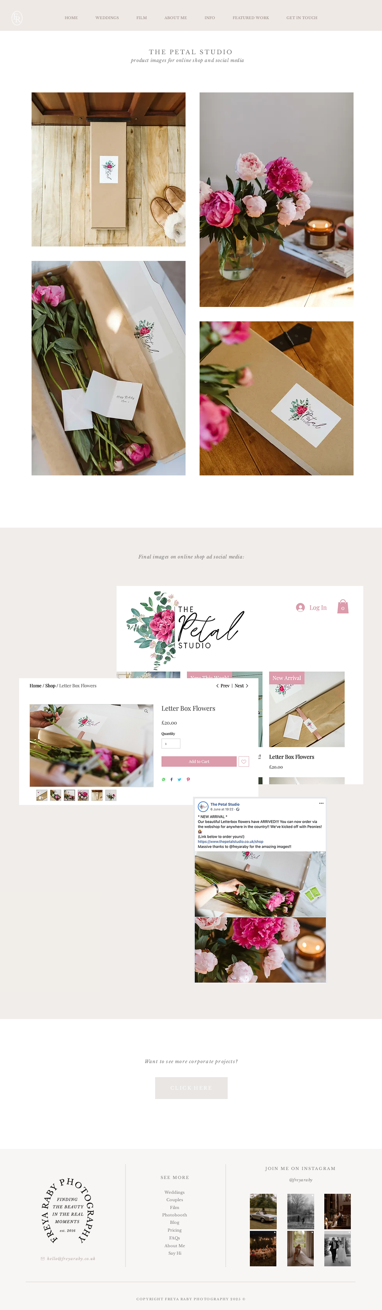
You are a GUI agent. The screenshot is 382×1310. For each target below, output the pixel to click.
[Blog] (174, 1222)
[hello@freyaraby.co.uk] (67, 1258)
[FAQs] (174, 1238)
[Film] (174, 1208)
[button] (210, 18)
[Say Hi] (174, 1253)
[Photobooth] (174, 1215)
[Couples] (174, 1200)
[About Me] (174, 1246)
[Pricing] (174, 1230)
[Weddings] (174, 1192)
